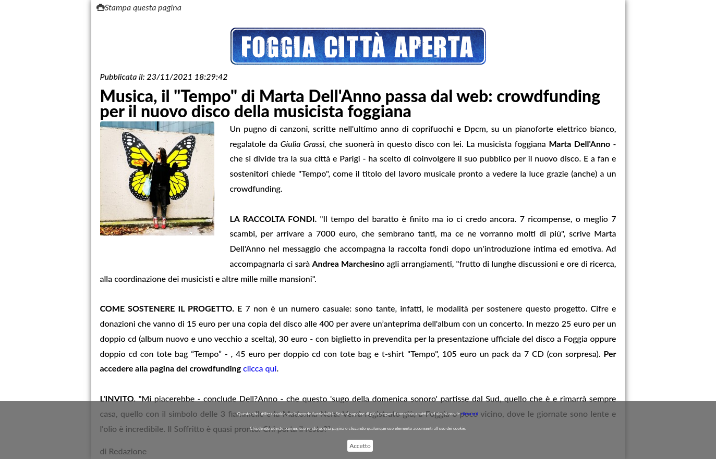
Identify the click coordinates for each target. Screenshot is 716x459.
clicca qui (259, 368)
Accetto (359, 446)
